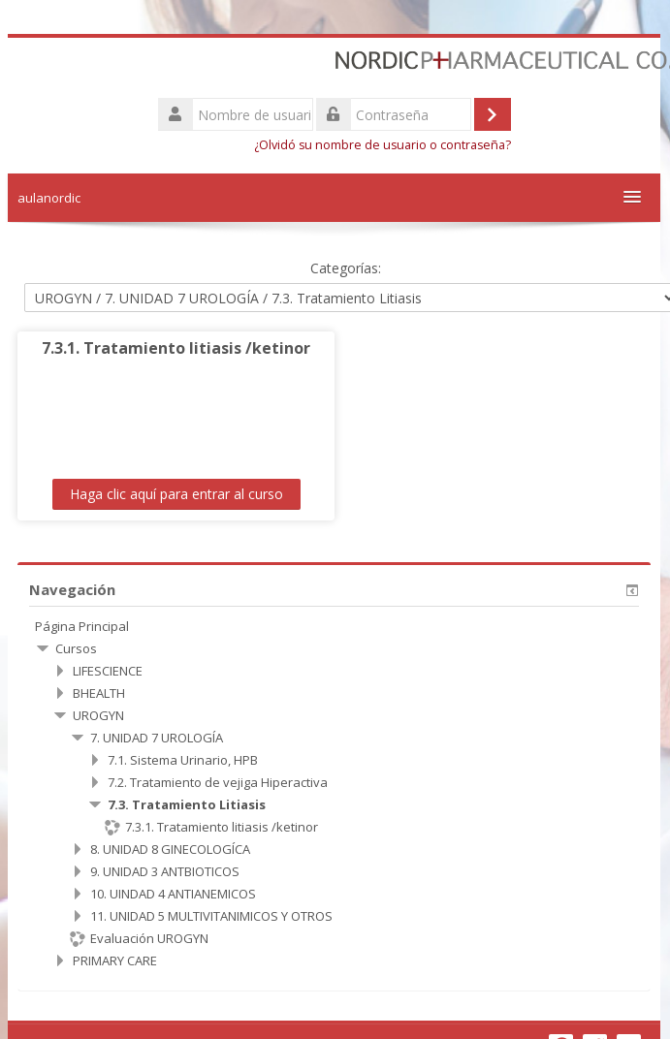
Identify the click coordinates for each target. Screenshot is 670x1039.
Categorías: (343, 268)
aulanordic (48, 197)
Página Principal (81, 626)
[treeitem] (333, 626)
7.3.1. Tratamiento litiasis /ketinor (175, 348)
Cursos (75, 648)
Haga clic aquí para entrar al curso (174, 494)
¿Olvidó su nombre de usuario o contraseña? (381, 145)
